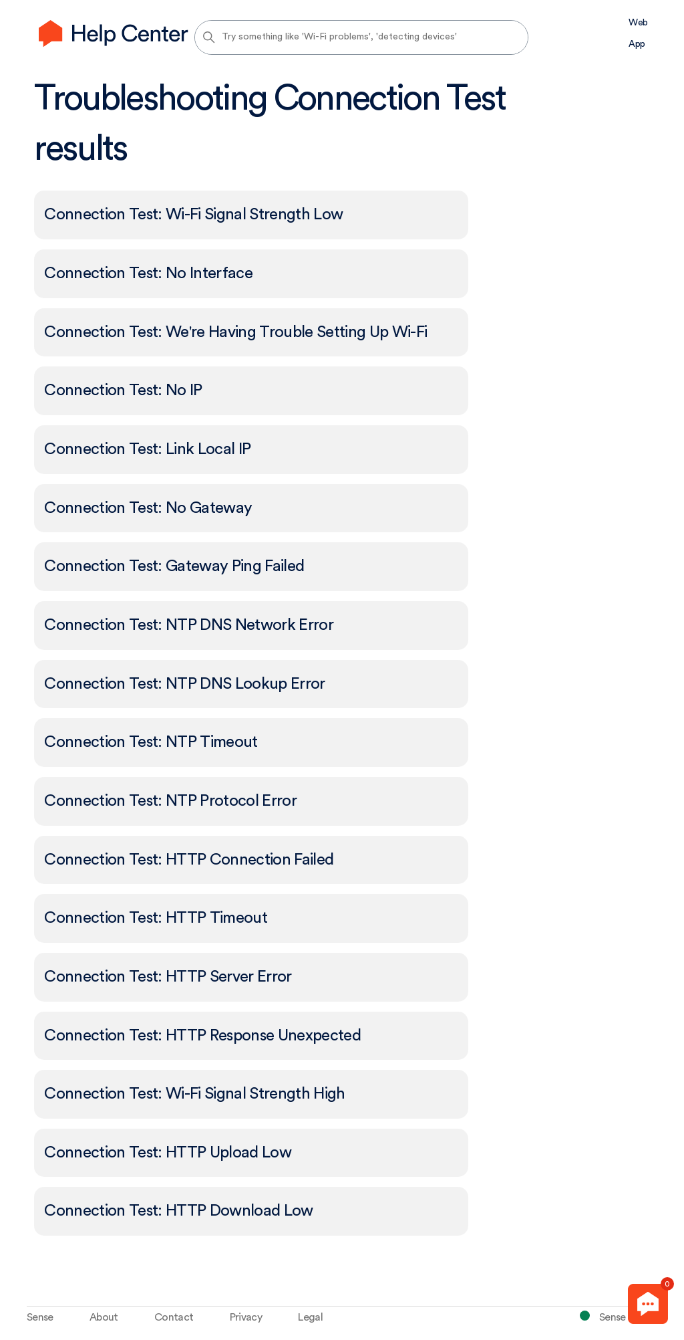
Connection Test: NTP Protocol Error (170, 801)
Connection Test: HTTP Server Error (167, 977)
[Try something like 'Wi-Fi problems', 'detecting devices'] (361, 37)
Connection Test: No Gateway (148, 508)
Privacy (246, 1317)
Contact (173, 1317)
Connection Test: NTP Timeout (150, 742)
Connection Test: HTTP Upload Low (167, 1153)
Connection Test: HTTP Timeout (155, 918)
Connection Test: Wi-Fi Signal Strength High (194, 1094)
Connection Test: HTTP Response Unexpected (202, 1036)
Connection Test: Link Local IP (147, 449)
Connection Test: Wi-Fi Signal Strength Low (193, 215)
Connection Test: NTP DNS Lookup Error (184, 684)
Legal (310, 1317)
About (104, 1317)
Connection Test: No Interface (148, 273)
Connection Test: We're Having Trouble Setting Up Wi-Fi (235, 332)
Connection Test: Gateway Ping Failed (174, 566)
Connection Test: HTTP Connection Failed (188, 860)
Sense (40, 1317)
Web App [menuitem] (638, 33)
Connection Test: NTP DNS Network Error (188, 625)
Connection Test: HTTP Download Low (178, 1211)
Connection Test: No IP (123, 390)
